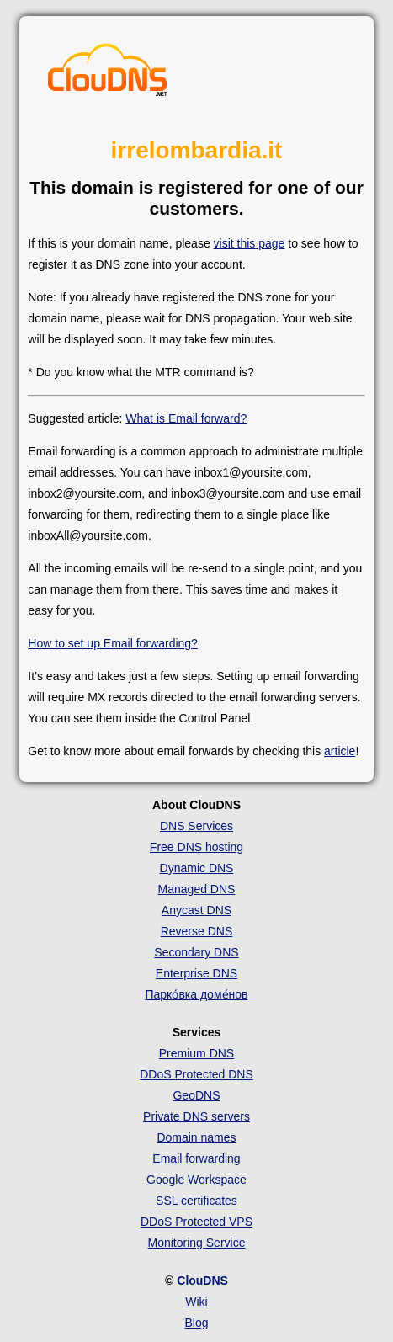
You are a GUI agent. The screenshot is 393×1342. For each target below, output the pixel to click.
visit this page (249, 243)
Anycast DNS (196, 910)
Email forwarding (196, 1158)
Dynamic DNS (197, 868)
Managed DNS (197, 889)
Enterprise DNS (196, 973)
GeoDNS (196, 1095)
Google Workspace (196, 1179)
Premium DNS (196, 1053)
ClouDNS (202, 1280)
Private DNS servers (196, 1116)
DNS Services (196, 826)
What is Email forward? (186, 418)
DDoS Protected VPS (196, 1221)
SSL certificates (196, 1200)
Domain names (196, 1137)
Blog (196, 1322)
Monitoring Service (197, 1242)
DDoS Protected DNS (196, 1074)
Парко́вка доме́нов (196, 994)
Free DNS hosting (196, 847)
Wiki (196, 1301)
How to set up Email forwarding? (113, 643)
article (339, 751)
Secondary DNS (196, 952)
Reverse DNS (197, 931)
